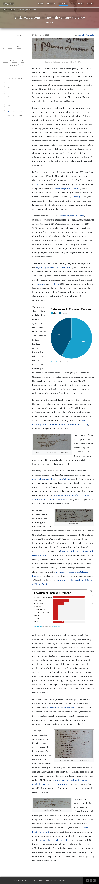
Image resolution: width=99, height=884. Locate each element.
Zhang (77, 196)
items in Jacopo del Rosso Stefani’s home (51, 478)
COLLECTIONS (77, 3)
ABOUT (90, 3)
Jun (20, 115)
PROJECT (51, 3)
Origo (35, 184)
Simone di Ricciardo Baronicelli (52, 840)
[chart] (71, 337)
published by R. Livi (54, 267)
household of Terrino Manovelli (61, 707)
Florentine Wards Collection (71, 215)
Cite (20, 46)
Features (12, 10)
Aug (9, 96)
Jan (9, 106)
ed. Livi (67, 188)
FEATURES (63, 3)
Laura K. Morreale (85, 34)
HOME (41, 3)
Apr (9, 87)
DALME (8, 4)
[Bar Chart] (60, 611)
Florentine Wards (16, 65)
